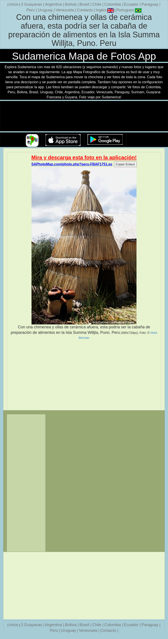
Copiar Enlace (125, 164)
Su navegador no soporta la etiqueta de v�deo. (84, 116)
